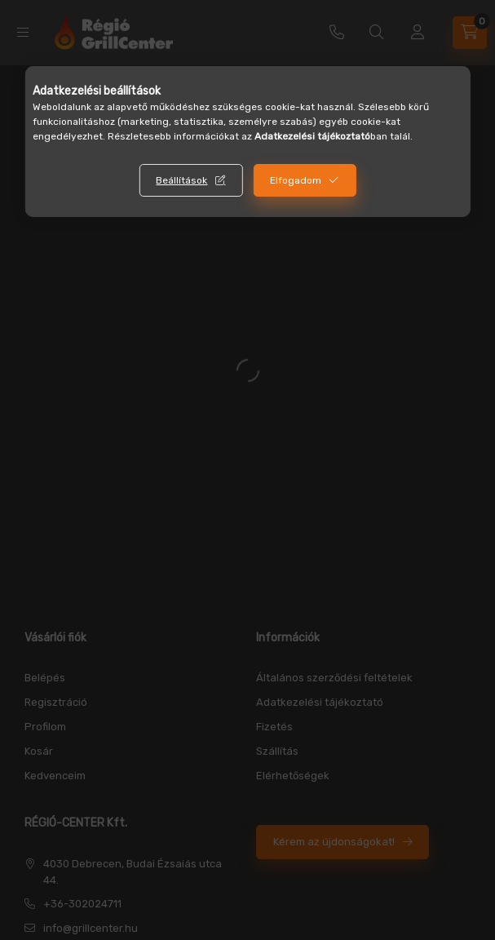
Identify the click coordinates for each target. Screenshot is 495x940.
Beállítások (181, 180)
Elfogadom (295, 180)
